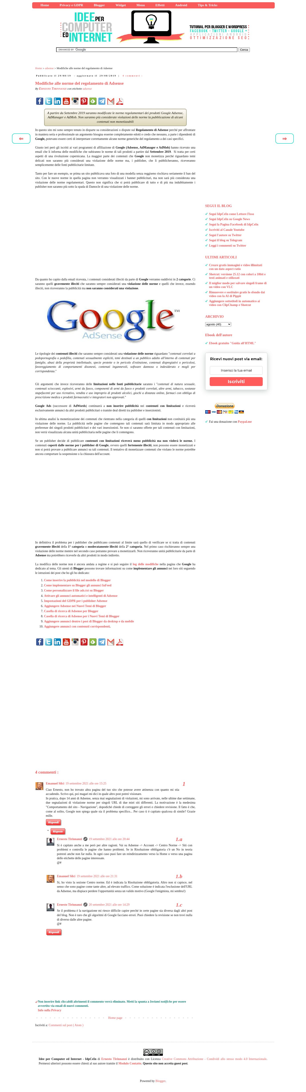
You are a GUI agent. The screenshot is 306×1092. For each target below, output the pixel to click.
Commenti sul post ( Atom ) (66, 1025)
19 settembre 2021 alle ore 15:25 (85, 783)
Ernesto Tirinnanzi (69, 839)
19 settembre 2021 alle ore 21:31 (97, 876)
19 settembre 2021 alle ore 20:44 (109, 839)
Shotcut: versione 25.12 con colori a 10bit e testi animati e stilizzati (237, 276)
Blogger (160, 1081)
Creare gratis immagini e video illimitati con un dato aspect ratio (235, 267)
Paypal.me (245, 421)
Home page (115, 1018)
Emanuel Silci (55, 783)
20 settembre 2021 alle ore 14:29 (109, 904)
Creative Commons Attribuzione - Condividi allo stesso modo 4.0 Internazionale (214, 1059)
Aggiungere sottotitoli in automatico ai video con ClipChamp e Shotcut (234, 303)
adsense (87, 88)
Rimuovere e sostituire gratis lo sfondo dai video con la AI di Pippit (237, 294)
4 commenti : (133, 75)
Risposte (58, 831)
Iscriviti (236, 381)
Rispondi (53, 822)
